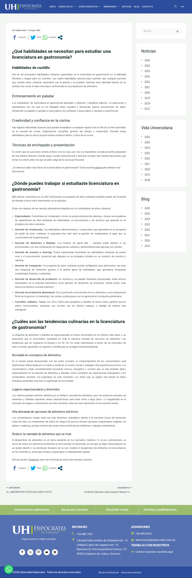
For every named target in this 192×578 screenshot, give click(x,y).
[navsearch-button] (175, 7)
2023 (147, 76)
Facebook (33, 459)
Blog (136, 6)
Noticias (126, 6)
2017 (147, 108)
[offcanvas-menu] (182, 7)
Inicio (53, 6)
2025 (147, 65)
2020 (147, 92)
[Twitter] (30, 552)
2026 (147, 60)
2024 (147, 70)
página (98, 167)
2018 (147, 103)
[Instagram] (39, 552)
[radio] (55, 552)
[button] (8, 569)
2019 (147, 97)
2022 (147, 81)
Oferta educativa (89, 6)
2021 (147, 87)
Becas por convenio (75, 509)
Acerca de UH (66, 6)
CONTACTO (147, 6)
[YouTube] (47, 552)
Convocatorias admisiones (32, 509)
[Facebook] (22, 552)
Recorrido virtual (117, 509)
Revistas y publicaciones (160, 509)
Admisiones (111, 6)
